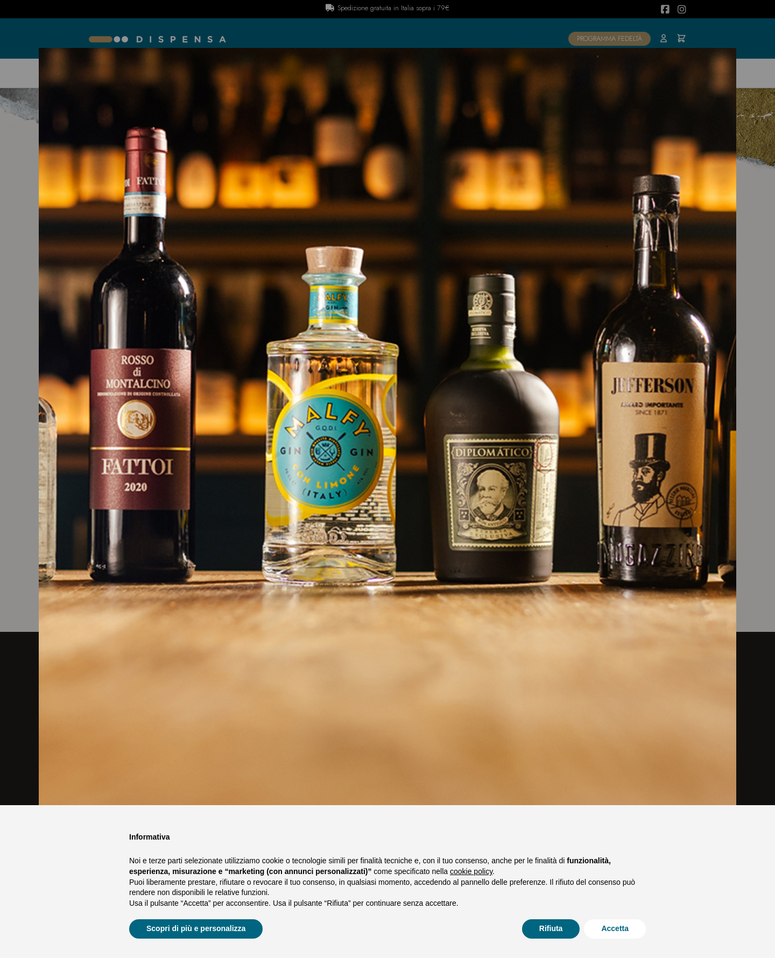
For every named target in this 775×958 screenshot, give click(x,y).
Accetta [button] (615, 928)
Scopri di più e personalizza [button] (195, 928)
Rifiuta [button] (551, 928)
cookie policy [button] (471, 871)
